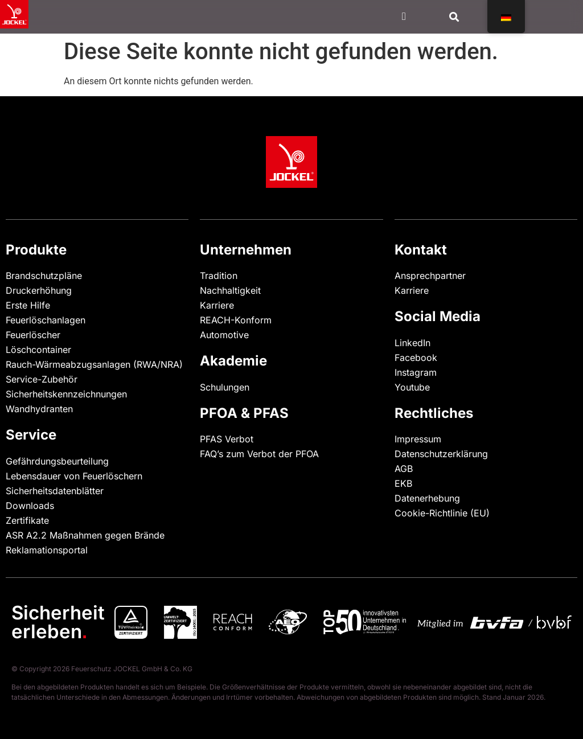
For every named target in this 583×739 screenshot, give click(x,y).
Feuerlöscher (33, 334)
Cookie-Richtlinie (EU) (442, 513)
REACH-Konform (236, 320)
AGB (404, 468)
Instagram (416, 372)
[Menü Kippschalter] (404, 16)
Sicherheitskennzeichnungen (66, 394)
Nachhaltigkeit (230, 290)
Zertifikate (27, 520)
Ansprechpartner (430, 275)
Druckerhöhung (39, 290)
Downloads (30, 505)
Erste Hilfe (28, 305)
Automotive (224, 334)
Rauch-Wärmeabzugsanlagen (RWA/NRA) (94, 364)
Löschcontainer (38, 349)
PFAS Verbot (226, 439)
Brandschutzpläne (44, 275)
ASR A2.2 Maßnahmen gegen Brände (85, 535)
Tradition (218, 275)
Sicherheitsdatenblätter (55, 490)
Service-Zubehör (41, 379)
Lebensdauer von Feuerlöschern (74, 476)
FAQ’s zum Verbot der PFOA (259, 453)
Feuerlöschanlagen (45, 320)
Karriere (217, 305)
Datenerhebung (427, 498)
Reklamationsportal (47, 550)
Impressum (418, 439)
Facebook (416, 357)
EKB (403, 483)
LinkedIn (412, 342)
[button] (455, 17)
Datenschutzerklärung (441, 453)
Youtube (412, 387)
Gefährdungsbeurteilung (57, 461)
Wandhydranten (39, 408)
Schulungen (224, 387)
